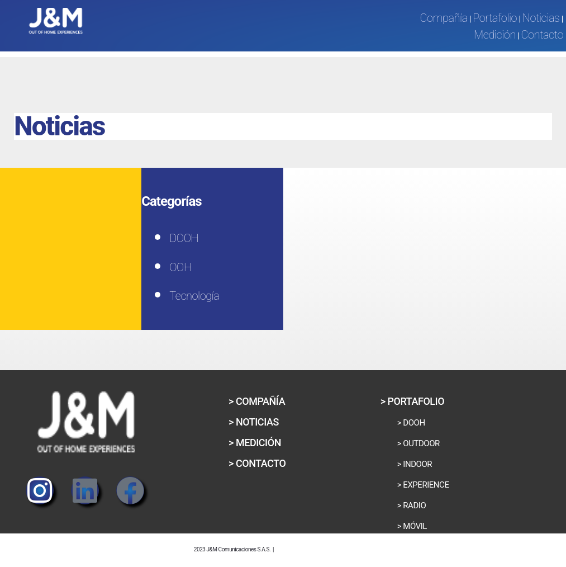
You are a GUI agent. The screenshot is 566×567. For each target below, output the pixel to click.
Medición (495, 34)
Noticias (541, 18)
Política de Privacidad (324, 547)
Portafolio (495, 18)
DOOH (183, 238)
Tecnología (194, 296)
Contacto (542, 34)
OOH (180, 267)
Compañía (443, 18)
